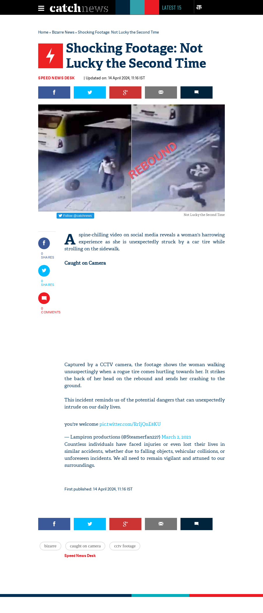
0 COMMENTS (48, 310)
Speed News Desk (56, 78)
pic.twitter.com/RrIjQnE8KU (130, 424)
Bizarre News (63, 32)
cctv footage (125, 546)
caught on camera (85, 546)
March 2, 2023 (176, 437)
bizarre (50, 546)
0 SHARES (47, 255)
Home (43, 32)
